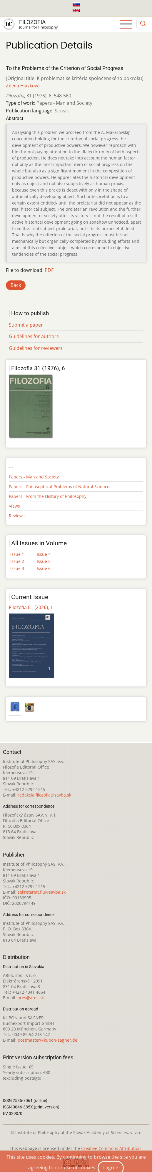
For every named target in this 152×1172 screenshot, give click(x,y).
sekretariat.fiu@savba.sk (42, 892)
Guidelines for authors (34, 336)
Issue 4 (44, 554)
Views (14, 506)
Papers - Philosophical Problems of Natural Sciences (60, 486)
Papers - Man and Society (34, 477)
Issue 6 (44, 568)
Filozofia (32, 22)
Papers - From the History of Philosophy (47, 496)
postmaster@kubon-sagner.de (47, 1040)
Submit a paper (26, 325)
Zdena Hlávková (23, 86)
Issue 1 (17, 554)
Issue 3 (17, 568)
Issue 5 (44, 561)
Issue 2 (17, 561)
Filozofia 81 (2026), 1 (31, 607)
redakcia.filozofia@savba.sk (44, 795)
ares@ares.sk (31, 997)
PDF (49, 270)
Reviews (17, 515)
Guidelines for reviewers (36, 348)
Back (16, 285)
